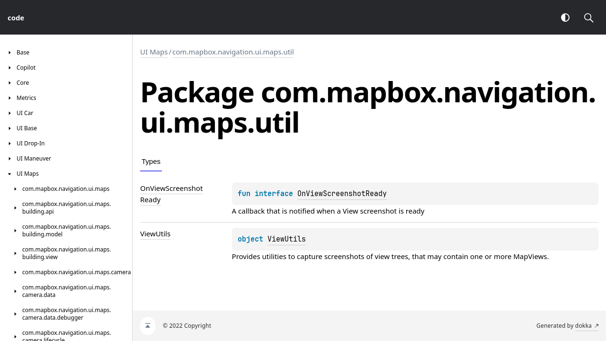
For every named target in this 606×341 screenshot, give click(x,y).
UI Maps (154, 51)
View (350, 210)
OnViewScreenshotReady (342, 193)
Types (151, 161)
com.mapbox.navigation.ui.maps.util (233, 51)
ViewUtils (286, 239)
